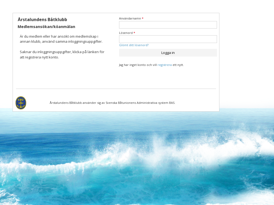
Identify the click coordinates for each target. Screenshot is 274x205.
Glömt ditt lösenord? (134, 45)
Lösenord (127, 33)
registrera (165, 65)
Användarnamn (131, 18)
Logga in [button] (168, 52)
